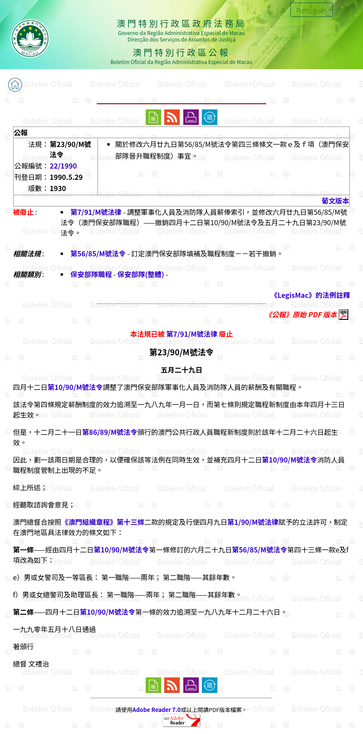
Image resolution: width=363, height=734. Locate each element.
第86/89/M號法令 (109, 432)
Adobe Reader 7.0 (157, 709)
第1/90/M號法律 (252, 522)
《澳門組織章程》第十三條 (102, 522)
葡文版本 (335, 200)
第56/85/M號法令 (98, 253)
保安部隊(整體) (141, 274)
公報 (21, 132)
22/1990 (63, 165)
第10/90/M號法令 (75, 387)
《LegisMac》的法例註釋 (310, 295)
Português (311, 10)
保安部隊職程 (91, 274)
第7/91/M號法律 (95, 212)
